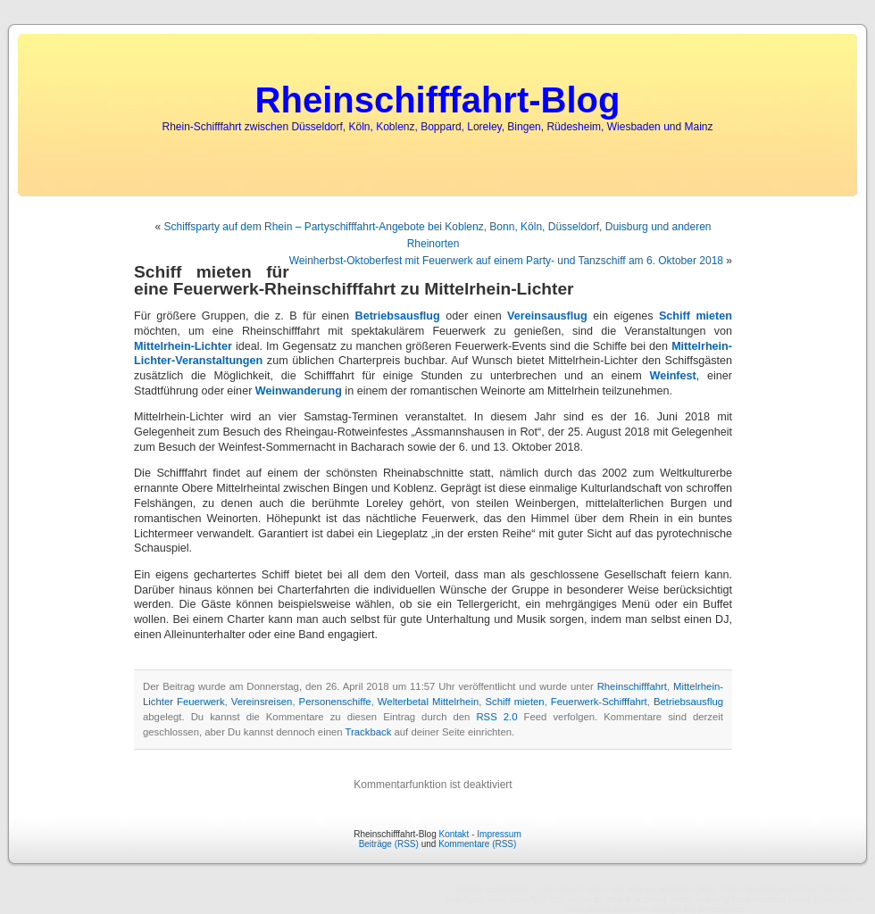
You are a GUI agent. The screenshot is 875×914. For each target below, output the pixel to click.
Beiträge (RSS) (389, 844)
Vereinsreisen (262, 701)
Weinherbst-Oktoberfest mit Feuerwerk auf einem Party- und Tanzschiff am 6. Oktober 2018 (506, 260)
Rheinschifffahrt (632, 686)
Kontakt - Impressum (479, 834)
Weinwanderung (298, 391)
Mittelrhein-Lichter (183, 346)
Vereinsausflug (547, 316)
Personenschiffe (335, 701)
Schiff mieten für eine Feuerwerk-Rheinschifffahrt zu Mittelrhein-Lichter (354, 280)
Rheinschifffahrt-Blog (438, 100)
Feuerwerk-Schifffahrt (599, 701)
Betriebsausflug (397, 316)
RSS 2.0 (496, 716)
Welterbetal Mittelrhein (428, 701)
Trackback (369, 732)
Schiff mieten (695, 316)
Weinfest (672, 376)
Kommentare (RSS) (477, 844)
